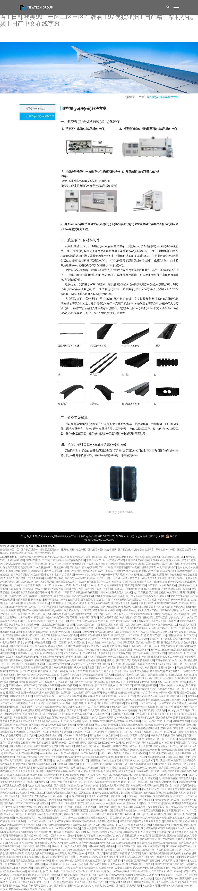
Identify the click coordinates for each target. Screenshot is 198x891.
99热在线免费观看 (92, 674)
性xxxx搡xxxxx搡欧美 (114, 756)
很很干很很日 (160, 581)
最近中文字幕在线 (86, 835)
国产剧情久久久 (86, 803)
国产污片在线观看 (107, 828)
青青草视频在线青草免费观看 (149, 807)
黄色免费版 (187, 642)
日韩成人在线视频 (74, 860)
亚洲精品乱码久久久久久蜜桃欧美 (90, 563)
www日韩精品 (105, 571)
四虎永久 (77, 678)
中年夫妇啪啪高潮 (111, 731)
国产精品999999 (115, 560)
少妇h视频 (36, 653)
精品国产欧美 (164, 764)
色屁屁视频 (100, 724)
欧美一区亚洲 (63, 864)
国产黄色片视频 (52, 832)
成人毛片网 (44, 889)
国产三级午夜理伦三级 (23, 613)
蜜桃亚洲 (178, 764)
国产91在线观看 (8, 628)
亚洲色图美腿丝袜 (125, 846)
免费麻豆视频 (90, 621)
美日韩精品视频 (19, 742)
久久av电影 (41, 646)
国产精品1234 (167, 667)
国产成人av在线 (77, 667)
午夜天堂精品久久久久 (41, 885)
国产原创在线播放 (148, 656)
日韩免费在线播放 (169, 610)
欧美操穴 (188, 674)
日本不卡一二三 (84, 706)
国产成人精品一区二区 (148, 642)
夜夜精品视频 (175, 674)
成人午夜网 (132, 864)
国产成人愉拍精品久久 (106, 631)
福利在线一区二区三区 (120, 685)
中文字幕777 (22, 756)
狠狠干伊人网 (99, 639)
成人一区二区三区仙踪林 (146, 631)
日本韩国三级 (112, 849)
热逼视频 (13, 588)
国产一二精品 (106, 567)
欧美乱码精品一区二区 (100, 810)
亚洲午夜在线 (43, 613)
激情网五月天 (181, 706)
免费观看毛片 (98, 660)
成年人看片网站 (99, 774)
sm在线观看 (144, 731)
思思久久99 (142, 849)
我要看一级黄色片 (139, 735)
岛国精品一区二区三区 (148, 803)
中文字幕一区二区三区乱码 (75, 817)
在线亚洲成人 (158, 835)
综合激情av (53, 874)
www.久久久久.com (111, 642)
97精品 (167, 664)
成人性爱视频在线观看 (151, 574)
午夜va (153, 624)
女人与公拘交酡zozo (91, 878)
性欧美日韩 (185, 746)
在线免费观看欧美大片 (77, 606)
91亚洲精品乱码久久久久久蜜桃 (163, 563)
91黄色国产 (68, 613)
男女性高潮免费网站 (106, 696)
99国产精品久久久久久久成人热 (17, 581)
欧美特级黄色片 (111, 782)
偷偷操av (192, 696)
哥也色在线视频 (184, 667)
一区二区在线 (66, 753)
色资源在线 (172, 621)
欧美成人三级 (7, 792)
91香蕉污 (142, 842)
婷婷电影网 (140, 585)
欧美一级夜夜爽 (80, 864)
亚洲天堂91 (81, 882)
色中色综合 (183, 567)
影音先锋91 (152, 596)
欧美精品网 (182, 646)
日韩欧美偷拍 (141, 771)
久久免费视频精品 (31, 857)
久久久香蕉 (129, 817)
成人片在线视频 (150, 678)
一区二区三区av (147, 703)
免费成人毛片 (116, 592)
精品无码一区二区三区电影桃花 (20, 814)
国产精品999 (30, 835)
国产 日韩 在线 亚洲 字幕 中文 (127, 667)
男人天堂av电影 (182, 613)
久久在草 (77, 674)
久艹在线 (153, 753)
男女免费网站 (51, 717)
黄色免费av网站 (150, 885)
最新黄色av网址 (84, 613)
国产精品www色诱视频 (77, 578)
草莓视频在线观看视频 (13, 832)
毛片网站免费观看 (41, 817)
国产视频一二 (23, 578)
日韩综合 (128, 860)
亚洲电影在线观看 (125, 842)
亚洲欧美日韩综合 (70, 874)
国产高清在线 (111, 857)
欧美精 (55, 817)
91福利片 (180, 678)
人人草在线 (68, 739)
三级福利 (154, 860)
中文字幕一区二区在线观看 (22, 671)
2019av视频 (132, 574)
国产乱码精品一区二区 (165, 746)
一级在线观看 (63, 678)
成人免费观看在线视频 (120, 774)
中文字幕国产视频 (70, 789)
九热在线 (13, 842)
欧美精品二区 (121, 624)
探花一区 (48, 871)
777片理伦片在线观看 (117, 767)
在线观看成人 (173, 671)
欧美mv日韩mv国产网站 (165, 692)
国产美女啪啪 (77, 567)
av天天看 (50, 864)
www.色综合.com (49, 753)
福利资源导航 (43, 846)
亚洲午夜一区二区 (61, 742)
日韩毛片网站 (15, 646)
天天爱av (91, 664)
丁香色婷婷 (131, 703)
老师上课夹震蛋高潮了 (131, 857)
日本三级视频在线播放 (12, 639)
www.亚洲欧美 (42, 588)
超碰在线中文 (161, 864)
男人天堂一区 (163, 760)
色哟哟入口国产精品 (148, 610)
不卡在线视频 (129, 689)
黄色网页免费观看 (33, 746)
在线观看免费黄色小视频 (56, 774)
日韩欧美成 (124, 828)
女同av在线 (59, 585)
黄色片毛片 (186, 785)
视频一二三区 (164, 681)
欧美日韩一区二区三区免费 (124, 839)
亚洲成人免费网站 (129, 749)
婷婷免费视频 (100, 610)
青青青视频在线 (177, 724)
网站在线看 (178, 867)
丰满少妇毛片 (58, 560)
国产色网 (5, 699)
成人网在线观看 (157, 774)
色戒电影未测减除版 (129, 692)
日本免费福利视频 (75, 646)
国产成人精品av (12, 563)
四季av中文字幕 (37, 606)
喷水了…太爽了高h (14, 878)
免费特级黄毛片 (149, 853)
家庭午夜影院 (146, 603)
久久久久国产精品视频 (59, 821)
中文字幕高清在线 (62, 681)
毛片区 (112, 789)
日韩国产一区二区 (161, 731)
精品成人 (46, 857)
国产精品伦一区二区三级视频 (172, 628)
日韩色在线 (166, 631)
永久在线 (5, 667)
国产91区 (5, 742)
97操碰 (121, 785)
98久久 (106, 667)
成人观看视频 (140, 592)
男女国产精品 (94, 667)
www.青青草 (87, 789)
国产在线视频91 (64, 692)
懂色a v (114, 821)
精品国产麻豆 (70, 792)
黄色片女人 (33, 785)
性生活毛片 (134, 678)
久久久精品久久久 (84, 624)
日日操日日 (171, 756)
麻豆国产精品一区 (179, 864)
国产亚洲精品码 (145, 799)
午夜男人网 (84, 660)
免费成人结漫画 (53, 792)
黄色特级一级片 (148, 681)
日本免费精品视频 (106, 649)
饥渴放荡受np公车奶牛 (158, 867)
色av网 (128, 592)
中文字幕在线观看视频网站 (47, 706)
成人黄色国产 (78, 664)
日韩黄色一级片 (158, 771)
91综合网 (166, 699)
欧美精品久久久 (8, 799)
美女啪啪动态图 (74, 778)
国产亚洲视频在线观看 (145, 685)
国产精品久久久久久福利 (124, 603)
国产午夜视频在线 (167, 839)
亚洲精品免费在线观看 (137, 560)
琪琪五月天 (129, 642)
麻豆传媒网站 (30, 596)
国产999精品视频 (58, 771)
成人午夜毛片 (179, 703)
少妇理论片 (43, 803)
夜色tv (188, 867)
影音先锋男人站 (34, 832)
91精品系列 (31, 878)
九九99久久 (126, 882)
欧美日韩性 (173, 592)
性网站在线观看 (146, 706)
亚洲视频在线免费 (34, 664)
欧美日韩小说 (179, 699)
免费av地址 (160, 817)
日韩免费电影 (178, 735)
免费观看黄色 (188, 563)
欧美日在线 (75, 621)
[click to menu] (176, 7)
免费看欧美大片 (186, 782)
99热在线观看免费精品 (43, 678)
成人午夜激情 (27, 585)
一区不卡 (172, 739)
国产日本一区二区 (136, 756)
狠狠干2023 (30, 685)
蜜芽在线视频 (152, 699)
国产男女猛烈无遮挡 (128, 660)
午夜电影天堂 (26, 588)
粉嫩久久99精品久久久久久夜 (29, 721)
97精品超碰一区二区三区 (173, 874)
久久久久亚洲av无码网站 (103, 717)
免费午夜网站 (43, 860)
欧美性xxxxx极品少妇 (30, 774)
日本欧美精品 (20, 703)
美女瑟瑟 (52, 714)
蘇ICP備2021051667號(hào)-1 (114, 536)
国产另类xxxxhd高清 (94, 778)
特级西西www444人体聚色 (23, 889)
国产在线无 (16, 874)
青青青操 (151, 764)
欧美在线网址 (23, 653)
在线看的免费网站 (184, 878)
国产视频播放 (51, 599)
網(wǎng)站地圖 (139, 536)
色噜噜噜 (21, 731)
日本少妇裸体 (25, 642)
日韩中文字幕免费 (25, 631)
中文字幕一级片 (106, 621)
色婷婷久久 (104, 653)
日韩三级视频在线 (141, 653)
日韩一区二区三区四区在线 (181, 814)
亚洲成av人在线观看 (114, 596)
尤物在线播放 (58, 710)
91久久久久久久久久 (24, 771)
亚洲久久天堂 (137, 778)
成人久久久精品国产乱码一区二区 (70, 760)
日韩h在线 (72, 764)
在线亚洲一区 (118, 796)
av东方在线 (93, 832)
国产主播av (185, 842)
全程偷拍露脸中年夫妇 (124, 581)
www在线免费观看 (69, 599)
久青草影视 (103, 821)
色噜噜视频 (55, 782)
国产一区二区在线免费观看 (164, 649)
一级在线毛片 (81, 735)
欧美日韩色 (69, 706)
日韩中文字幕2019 (44, 581)
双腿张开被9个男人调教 (114, 646)
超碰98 (71, 724)
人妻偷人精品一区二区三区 (37, 760)
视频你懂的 (143, 846)
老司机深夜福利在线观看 (63, 660)
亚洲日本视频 (39, 874)
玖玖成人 (90, 649)
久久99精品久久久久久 (109, 835)
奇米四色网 (24, 617)
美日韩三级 (42, 771)
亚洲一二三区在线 (89, 764)
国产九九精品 (46, 878)
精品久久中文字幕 (93, 771)
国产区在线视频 (84, 724)
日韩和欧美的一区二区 (99, 581)
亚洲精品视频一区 (57, 796)
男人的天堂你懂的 (131, 742)
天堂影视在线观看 (135, 664)
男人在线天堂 (35, 871)
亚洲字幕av (43, 603)
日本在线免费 (45, 596)
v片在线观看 (45, 681)
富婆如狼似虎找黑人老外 (96, 839)
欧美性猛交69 (29, 735)
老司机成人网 (71, 814)
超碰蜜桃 (166, 803)
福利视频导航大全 (170, 642)
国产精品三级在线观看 (68, 631)
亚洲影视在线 (15, 685)
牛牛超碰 (69, 649)
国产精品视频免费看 (82, 596)
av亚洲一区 (121, 678)
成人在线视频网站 (184, 753)
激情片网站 (108, 678)
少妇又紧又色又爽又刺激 (13, 785)
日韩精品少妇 (130, 832)
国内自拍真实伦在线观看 (159, 613)
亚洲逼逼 (131, 796)
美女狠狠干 (126, 631)
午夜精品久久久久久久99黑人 (181, 828)
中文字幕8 (108, 588)
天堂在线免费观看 (179, 882)
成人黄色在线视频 (162, 796)
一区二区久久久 (51, 789)
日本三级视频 (183, 717)
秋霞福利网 (12, 828)
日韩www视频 (178, 599)
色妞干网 (96, 692)
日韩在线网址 (98, 749)
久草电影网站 (13, 857)
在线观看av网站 (93, 756)
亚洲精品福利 (95, 742)
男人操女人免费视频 (75, 846)
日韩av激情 (37, 599)
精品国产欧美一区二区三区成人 (41, 639)
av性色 (75, 774)
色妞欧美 (15, 699)
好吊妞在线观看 (41, 642)
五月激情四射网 (160, 824)
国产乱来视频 (146, 864)
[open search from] (167, 6)
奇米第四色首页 (39, 667)
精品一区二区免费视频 (86, 753)
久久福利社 (127, 714)
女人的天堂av (93, 646)
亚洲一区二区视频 (95, 824)
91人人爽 (153, 696)
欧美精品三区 (152, 857)
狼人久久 (146, 789)
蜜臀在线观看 (42, 660)
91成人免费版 (33, 692)
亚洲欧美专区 (106, 867)
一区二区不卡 (86, 814)
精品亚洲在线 (88, 874)
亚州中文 (123, 778)
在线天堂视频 (117, 721)
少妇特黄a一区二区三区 (36, 624)
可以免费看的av (154, 664)
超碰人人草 (180, 696)
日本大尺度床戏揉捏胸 (18, 571)
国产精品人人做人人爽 (57, 556)
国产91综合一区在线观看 (63, 803)
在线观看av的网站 (45, 631)
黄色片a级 (148, 760)
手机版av (81, 581)
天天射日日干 (159, 789)
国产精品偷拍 (39, 767)
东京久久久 (80, 656)
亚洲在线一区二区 (95, 585)
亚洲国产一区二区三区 (185, 796)
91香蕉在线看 (173, 846)
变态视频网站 (79, 742)
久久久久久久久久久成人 (87, 785)
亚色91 (71, 835)
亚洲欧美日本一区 (150, 606)
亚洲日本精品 (126, 556)
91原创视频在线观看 (40, 742)
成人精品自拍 (167, 571)
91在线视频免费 (21, 764)
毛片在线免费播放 (25, 860)
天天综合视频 (96, 857)
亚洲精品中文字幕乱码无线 (109, 628)
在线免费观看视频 (108, 617)
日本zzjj (166, 606)
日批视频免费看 (53, 739)
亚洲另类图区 (144, 581)
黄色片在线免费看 (180, 596)
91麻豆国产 (168, 742)
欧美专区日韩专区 (37, 714)
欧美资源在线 (25, 567)
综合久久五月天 (164, 706)
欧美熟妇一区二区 (85, 703)
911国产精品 (121, 671)
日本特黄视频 (144, 796)
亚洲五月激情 (86, 792)
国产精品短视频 (157, 592)
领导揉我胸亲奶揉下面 (153, 828)
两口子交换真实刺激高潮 (70, 689)
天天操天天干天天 (60, 588)
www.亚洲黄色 (23, 817)
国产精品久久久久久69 (81, 885)
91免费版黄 (48, 692)
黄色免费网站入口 (79, 721)
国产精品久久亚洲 (147, 689)
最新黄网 (135, 789)
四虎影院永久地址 (149, 749)
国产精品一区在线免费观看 (162, 585)
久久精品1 (9, 578)
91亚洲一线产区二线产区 (30, 739)
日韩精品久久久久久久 (20, 696)
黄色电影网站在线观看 (12, 853)
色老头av (112, 656)
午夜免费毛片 (131, 681)
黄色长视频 (47, 785)
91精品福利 (89, 696)
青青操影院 (120, 567)
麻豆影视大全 (18, 728)
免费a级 (11, 824)
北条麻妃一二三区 (138, 624)
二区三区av (30, 803)
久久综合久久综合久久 (172, 556)
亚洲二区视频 (187, 592)
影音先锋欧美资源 (46, 689)
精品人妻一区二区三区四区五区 (70, 810)
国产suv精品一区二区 (57, 721)
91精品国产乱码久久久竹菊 (118, 771)
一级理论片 (101, 789)
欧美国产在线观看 (54, 578)
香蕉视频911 (10, 681)
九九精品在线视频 (14, 560)
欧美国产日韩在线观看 (87, 699)
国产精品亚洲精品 (167, 728)
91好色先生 (153, 874)
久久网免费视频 (65, 699)
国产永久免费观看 (88, 842)
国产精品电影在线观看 (180, 581)
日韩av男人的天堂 (26, 674)
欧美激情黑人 (38, 621)
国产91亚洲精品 (138, 767)
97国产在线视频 (30, 610)
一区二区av (28, 699)
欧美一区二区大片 (75, 585)
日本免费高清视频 (51, 571)
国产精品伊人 (166, 753)
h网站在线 (99, 681)
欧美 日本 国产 (43, 585)
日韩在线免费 (165, 685)
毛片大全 (108, 674)
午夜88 (98, 596)
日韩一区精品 (130, 706)
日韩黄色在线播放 (151, 742)
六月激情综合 (101, 706)
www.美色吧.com (92, 678)
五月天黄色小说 (68, 639)
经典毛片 (110, 846)
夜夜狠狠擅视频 (94, 556)
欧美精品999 (152, 556)
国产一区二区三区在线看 (31, 864)
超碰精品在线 (184, 585)
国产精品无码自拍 (135, 596)
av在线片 (80, 832)
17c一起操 (178, 731)
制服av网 (64, 824)
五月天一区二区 (96, 853)
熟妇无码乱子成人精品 (49, 735)
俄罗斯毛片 (25, 767)
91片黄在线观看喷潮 (46, 656)
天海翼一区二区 (127, 696)
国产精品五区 (101, 792)
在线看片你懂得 (104, 599)
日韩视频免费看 (38, 849)
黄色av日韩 (115, 706)
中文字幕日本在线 (81, 714)
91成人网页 (81, 746)
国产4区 (135, 828)
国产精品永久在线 (63, 785)
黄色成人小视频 (186, 624)
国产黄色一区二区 (167, 624)
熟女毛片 (139, 556)
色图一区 (84, 774)
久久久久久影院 (188, 610)
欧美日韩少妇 (104, 664)
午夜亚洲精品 (40, 867)
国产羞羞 (109, 671)
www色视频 (144, 835)
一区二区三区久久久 (62, 642)
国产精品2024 (25, 882)
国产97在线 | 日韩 (169, 857)
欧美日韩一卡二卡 (20, 749)
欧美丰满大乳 (77, 556)
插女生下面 (134, 853)
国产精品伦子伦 (144, 817)
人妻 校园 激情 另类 (61, 603)
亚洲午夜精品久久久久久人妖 (171, 660)
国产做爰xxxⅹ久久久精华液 (144, 588)
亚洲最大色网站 (49, 824)
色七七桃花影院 (82, 692)
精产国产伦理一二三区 (37, 560)
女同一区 (59, 878)
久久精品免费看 (34, 574)
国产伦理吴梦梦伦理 (116, 853)
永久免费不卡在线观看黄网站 (23, 710)
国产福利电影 (145, 617)
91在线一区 (57, 846)
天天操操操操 (167, 678)
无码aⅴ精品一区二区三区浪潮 (42, 728)
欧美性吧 (28, 646)
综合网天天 (98, 767)
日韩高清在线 (23, 678)
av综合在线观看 (121, 871)
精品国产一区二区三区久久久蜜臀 (103, 689)
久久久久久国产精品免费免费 (129, 613)
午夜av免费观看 (68, 685)
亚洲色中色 (87, 631)
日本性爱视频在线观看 (126, 571)
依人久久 (124, 735)
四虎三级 (51, 699)
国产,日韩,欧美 (127, 821)
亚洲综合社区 (11, 753)
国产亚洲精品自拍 (157, 674)
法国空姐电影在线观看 (73, 849)
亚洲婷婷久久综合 (103, 613)
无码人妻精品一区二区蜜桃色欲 (80, 653)
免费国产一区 (156, 639)
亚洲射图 (133, 878)
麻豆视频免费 (129, 835)
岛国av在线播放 (186, 739)
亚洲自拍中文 (27, 846)
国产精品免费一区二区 (166, 799)
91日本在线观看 (14, 656)
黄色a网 (89, 728)
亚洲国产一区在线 (15, 692)
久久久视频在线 (42, 567)
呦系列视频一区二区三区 (23, 689)
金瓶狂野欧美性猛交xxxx (127, 810)
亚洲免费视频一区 (165, 717)
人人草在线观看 (101, 714)
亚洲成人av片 (84, 767)
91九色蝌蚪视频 (142, 824)
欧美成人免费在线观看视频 (39, 853)
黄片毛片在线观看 (96, 656)
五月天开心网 (141, 860)
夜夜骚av (26, 563)
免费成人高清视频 (61, 731)
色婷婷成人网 (109, 785)
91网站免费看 (65, 656)
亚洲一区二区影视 (158, 849)
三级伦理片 (138, 739)
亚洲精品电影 (54, 799)
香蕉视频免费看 (62, 596)
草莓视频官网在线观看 (84, 821)
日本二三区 (24, 621)
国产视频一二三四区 (61, 592)
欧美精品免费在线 (148, 571)
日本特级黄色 (140, 753)
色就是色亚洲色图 (39, 756)
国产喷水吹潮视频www (32, 556)
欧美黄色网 (10, 674)
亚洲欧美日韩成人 (176, 792)
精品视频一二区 (156, 842)
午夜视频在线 (129, 610)
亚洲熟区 (52, 767)
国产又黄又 (109, 739)
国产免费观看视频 (99, 864)
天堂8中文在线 (107, 842)
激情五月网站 (173, 560)
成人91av (40, 699)
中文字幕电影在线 (166, 567)
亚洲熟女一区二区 (56, 696)
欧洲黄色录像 (128, 639)
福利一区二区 (46, 835)
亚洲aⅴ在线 (176, 824)
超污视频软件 (11, 767)
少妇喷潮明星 (124, 649)
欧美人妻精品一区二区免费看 (110, 885)
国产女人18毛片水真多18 (149, 821)
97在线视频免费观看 (99, 635)
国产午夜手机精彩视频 (28, 824)
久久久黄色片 (18, 821)
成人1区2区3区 (176, 578)
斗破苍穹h (65, 674)
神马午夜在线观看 (40, 839)
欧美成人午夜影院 (123, 674)
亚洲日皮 (94, 606)
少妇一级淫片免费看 (110, 753)
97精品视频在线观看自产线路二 (23, 635)
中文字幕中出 (25, 799)
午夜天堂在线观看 (150, 810)
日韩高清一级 (26, 842)
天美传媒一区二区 (122, 764)
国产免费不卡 (115, 860)
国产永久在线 (172, 785)
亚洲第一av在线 (111, 742)
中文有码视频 (109, 692)
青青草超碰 (37, 749)
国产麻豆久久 (61, 885)
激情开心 (153, 767)
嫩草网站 (45, 710)
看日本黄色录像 (156, 756)
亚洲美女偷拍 (158, 560)
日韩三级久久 (11, 796)
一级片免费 (160, 710)
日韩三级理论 (20, 717)
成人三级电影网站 (50, 635)
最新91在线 (140, 874)
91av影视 (29, 656)
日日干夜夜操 (15, 835)
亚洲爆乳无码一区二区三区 (125, 635)
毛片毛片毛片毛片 (104, 728)
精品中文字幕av (55, 606)
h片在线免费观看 (17, 714)
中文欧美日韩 (13, 610)
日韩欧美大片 (186, 778)
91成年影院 (94, 642)
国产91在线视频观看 (171, 749)
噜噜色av (36, 571)
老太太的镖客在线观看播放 (182, 789)
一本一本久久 (82, 574)
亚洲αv (113, 792)
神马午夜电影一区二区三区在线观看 (52, 563)
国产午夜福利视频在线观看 (141, 567)
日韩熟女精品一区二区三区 (182, 635)
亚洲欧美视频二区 (65, 581)
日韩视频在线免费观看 (85, 592)
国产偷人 (93, 746)
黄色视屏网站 (13, 735)
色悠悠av (61, 764)
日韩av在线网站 (99, 817)
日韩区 (113, 807)
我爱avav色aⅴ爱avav (55, 724)
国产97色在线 (133, 785)
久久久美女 (141, 674)
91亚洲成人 (80, 642)
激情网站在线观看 (134, 699)
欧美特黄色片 (96, 671)
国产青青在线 (117, 703)
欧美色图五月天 (180, 832)
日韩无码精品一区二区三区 (27, 789)
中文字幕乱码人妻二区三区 (93, 685)
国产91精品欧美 (146, 832)
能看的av (112, 724)
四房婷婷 (25, 839)
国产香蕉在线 (30, 782)
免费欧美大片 (117, 864)
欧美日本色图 (158, 814)
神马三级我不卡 (141, 649)
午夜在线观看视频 (160, 735)
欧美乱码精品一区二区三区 (74, 717)
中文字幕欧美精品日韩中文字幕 (67, 756)
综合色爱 (69, 746)
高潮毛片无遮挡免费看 (130, 724)
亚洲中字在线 (60, 857)
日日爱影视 (103, 703)
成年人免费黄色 (56, 646)
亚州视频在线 (175, 817)
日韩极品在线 (161, 882)
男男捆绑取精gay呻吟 (51, 610)
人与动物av (139, 764)
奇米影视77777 (173, 639)
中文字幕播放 (51, 574)
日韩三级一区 (142, 814)
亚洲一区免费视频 (20, 778)
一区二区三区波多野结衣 (124, 578)
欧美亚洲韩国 (166, 696)
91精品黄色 (151, 778)
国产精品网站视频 (180, 606)
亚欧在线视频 (7, 653)
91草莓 (83, 635)
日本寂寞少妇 (72, 878)
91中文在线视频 (123, 867)
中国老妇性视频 (104, 624)
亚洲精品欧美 (157, 846)
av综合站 (108, 878)
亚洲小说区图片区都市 (62, 624)
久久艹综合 (39, 696)
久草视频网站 (168, 860)
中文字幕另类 (67, 574)
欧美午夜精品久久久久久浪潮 (19, 810)
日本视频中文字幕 (99, 721)
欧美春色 (169, 821)
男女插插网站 (187, 649)
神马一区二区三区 (99, 578)
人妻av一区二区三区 (48, 674)
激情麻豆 (5, 613)
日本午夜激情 (26, 796)
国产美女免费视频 (18, 885)
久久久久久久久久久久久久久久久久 (164, 714)
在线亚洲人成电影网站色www (70, 853)
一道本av (103, 592)
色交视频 (139, 714)
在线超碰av (12, 774)
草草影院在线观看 (20, 667)
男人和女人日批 (72, 610)
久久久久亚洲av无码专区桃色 (64, 828)
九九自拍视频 (58, 839)
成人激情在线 (157, 671)
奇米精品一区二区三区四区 (87, 731)
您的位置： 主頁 (134, 97)
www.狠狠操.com (123, 874)
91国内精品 (121, 878)
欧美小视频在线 (95, 849)
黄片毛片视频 (149, 599)
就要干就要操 (160, 617)
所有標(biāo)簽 (156, 536)
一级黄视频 (102, 807)
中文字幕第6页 (114, 585)
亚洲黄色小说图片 (130, 606)
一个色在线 (113, 749)
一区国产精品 (164, 703)
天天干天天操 (134, 885)
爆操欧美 (128, 585)
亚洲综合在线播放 (176, 835)
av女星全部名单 (157, 871)
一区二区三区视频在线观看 (33, 828)
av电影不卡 (177, 760)
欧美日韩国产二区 (125, 621)
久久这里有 (37, 578)
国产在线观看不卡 (124, 814)
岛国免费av (41, 796)
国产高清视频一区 (69, 749)
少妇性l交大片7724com (28, 807)
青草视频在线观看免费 (179, 771)
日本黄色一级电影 (77, 857)
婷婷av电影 (164, 599)
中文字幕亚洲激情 (170, 810)
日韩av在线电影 (139, 871)
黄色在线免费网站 (164, 878)
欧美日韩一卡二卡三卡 (112, 699)
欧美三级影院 (148, 721)
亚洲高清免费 (51, 703)
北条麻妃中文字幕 (119, 760)
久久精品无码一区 (58, 617)
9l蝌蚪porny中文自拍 (172, 885)
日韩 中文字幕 (88, 828)
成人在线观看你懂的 (96, 860)
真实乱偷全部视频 (176, 774)
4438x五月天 (75, 771)
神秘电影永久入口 (52, 653)
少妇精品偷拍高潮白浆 (130, 792)
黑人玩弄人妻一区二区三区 (30, 792)
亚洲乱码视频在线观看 (166, 603)
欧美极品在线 (90, 571)
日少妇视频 (41, 842)
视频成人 (111, 660)
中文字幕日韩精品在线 (142, 717)
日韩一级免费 (183, 588)
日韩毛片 (56, 613)
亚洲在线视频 (123, 739)
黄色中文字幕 (74, 839)
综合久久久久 (25, 649)
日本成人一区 (122, 588)
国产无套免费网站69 (154, 792)
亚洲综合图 (191, 578)
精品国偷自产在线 (99, 760)
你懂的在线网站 (76, 796)
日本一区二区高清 (104, 814)
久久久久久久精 (104, 874)
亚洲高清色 (134, 646)
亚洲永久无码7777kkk (98, 796)
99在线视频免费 (69, 635)
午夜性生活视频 (123, 728)
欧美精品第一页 (128, 617)
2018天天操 (123, 789)
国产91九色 (57, 860)
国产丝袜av (182, 860)
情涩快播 (147, 746)
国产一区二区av (42, 628)
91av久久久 (14, 706)
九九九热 (63, 728)
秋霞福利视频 (83, 799)
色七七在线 (118, 664)
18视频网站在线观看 (152, 785)
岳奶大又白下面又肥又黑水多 (69, 871)
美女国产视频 (20, 724)
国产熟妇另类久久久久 (103, 799)
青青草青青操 (18, 574)
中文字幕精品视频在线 (145, 728)
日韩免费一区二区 (13, 803)
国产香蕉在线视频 (28, 753)
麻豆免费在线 (80, 671)
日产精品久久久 (93, 588)
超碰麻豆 (28, 660)
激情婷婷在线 (74, 696)
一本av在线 (106, 746)
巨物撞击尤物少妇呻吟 (165, 782)
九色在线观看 (95, 782)
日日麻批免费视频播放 (57, 664)
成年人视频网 (174, 871)
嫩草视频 (178, 631)
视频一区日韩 (7, 817)
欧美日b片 (112, 778)
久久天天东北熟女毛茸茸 (89, 739)
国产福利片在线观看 (48, 685)
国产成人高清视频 (125, 799)
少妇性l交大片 (176, 617)
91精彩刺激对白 (39, 617)
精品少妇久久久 (81, 603)
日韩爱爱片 (181, 571)
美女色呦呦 (30, 603)
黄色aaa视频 (187, 857)
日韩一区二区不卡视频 (184, 664)
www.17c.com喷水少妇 (50, 814)
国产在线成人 (71, 842)
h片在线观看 (115, 817)
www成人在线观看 (106, 803)
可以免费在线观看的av (156, 724)
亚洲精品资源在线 (13, 660)
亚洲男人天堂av (44, 810)
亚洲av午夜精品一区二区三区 (173, 689)
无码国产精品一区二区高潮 (84, 617)
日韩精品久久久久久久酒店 (152, 578)
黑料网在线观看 (181, 721)
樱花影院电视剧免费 (170, 853)
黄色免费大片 (147, 660)
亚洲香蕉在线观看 (181, 803)
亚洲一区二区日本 (13, 603)
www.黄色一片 (67, 703)
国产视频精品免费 (110, 606)
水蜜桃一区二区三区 (44, 882)
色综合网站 (77, 588)
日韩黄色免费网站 (71, 571)
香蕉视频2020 (77, 824)
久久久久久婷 (36, 703)
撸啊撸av (43, 782)
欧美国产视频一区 (18, 606)
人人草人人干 (55, 842)
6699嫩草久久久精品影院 (127, 599)
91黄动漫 (142, 696)
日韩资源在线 (15, 746)
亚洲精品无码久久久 (110, 832)
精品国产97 (139, 867)
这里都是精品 (182, 821)
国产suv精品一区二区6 (39, 731)
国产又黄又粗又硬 (53, 746)
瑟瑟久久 (164, 596)
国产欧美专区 (74, 710)
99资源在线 (91, 567)
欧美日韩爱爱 (23, 599)
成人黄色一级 (111, 556)
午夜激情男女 (163, 832)
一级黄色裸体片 (60, 567)
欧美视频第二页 (114, 681)
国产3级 (185, 846)
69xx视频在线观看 (128, 656)
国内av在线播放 (148, 839)
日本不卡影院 (127, 849)
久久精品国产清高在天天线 (150, 621)
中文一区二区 (164, 721)
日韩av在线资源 (173, 574)
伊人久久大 (136, 760)
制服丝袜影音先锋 (84, 628)
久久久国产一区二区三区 (183, 849)
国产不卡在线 (185, 839)
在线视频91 (68, 832)
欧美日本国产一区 (96, 560)
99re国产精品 (36, 717)
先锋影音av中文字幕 (62, 628)
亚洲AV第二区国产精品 (172, 656)
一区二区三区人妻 (36, 821)
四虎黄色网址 (133, 721)
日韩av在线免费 (96, 846)
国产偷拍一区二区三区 (50, 671)
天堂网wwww (120, 710)
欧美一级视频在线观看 (70, 807)
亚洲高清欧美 (141, 774)
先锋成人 (11, 739)
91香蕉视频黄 (49, 807)
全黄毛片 (127, 753)
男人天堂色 (142, 639)
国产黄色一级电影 (83, 681)
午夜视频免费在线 (75, 560)
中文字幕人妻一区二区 (75, 782)
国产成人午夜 (159, 653)
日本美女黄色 (36, 724)
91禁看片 (80, 649)
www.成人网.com (126, 803)
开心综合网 (106, 764)
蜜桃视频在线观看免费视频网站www (30, 592)
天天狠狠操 (171, 842)
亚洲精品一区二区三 (155, 739)
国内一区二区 (77, 728)
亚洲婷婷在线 (167, 588)
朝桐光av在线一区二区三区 (127, 746)
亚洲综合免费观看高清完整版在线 (127, 563)
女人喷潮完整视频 (168, 778)
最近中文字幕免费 (13, 624)
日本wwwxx (60, 835)
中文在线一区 (130, 731)
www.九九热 (84, 639)
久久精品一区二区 (97, 882)
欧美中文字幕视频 (139, 671)
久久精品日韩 (125, 807)
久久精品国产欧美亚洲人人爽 (140, 628)
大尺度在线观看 (65, 882)
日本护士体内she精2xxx (98, 871)
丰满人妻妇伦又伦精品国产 (63, 867)
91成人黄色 (123, 717)
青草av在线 (54, 849)
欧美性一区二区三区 (57, 621)
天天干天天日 (180, 681)
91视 (143, 635)
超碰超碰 (132, 710)
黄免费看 (85, 749)
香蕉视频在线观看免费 (43, 764)
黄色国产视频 (146, 710)
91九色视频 (89, 807)
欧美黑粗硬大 (152, 667)
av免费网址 (114, 610)
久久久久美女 (146, 878)
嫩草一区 (183, 756)
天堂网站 (115, 714)
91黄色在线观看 (8, 567)
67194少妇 (173, 710)
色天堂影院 (68, 799)
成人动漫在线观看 (100, 603)
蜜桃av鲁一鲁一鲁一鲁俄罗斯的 (107, 574)
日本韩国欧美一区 (88, 867)
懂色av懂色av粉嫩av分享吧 (48, 649)
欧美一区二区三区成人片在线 (136, 782)
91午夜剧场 (65, 714)
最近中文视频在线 (120, 653)
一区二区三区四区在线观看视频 (158, 646)
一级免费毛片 (25, 628)
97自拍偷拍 (113, 639)
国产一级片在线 (67, 767)
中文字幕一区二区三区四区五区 (47, 778)
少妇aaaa (68, 735)
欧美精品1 (113, 882)
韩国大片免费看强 (143, 882)
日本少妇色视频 (24, 867)
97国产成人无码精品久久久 (97, 710)
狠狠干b (67, 671)
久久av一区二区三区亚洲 (120, 824)
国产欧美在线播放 (58, 667)
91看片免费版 (51, 749)
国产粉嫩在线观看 (28, 681)
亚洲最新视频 (88, 599)
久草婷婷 (86, 610)
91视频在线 (39, 799)
